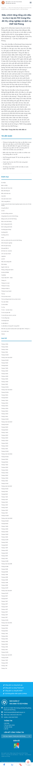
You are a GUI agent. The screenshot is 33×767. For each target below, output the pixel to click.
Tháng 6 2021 (4, 499)
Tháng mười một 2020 (6, 518)
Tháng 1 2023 (4, 448)
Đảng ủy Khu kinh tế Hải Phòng (9, 218)
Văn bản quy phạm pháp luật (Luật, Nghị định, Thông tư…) (15, 328)
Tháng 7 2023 (4, 432)
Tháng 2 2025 (4, 381)
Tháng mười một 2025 (6, 357)
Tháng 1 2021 (4, 513)
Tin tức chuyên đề (5, 312)
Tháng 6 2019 (4, 550)
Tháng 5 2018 (4, 580)
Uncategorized (5, 320)
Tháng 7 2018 (4, 574)
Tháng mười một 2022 (6, 454)
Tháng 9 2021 (4, 491)
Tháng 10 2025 (4, 360)
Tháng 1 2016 (4, 649)
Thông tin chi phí (5, 283)
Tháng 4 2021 (4, 505)
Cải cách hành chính (6, 198)
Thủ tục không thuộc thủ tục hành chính (11, 299)
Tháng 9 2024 (4, 395)
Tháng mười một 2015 (6, 655)
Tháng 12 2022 (5, 451)
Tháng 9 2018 (4, 569)
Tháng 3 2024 (4, 411)
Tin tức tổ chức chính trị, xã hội (8, 315)
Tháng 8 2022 (4, 462)
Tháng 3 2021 (4, 507)
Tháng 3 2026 (4, 346)
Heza (2, 237)
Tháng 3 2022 (4, 475)
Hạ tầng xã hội (5, 234)
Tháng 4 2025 (4, 376)
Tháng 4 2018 (4, 582)
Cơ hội (2, 210)
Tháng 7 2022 (4, 464)
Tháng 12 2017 (4, 588)
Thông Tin (3, 280)
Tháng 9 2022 (4, 459)
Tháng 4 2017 (4, 609)
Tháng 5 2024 (4, 405)
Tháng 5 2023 (4, 438)
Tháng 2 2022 (4, 478)
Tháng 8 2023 (4, 429)
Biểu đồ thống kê (5, 190)
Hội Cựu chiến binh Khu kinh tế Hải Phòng (11, 240)
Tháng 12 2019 (4, 539)
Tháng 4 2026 (4, 344)
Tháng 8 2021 (4, 494)
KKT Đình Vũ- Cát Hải (6, 251)
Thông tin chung (5, 285)
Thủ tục (3, 293)
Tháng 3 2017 (4, 612)
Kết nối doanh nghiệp (6, 243)
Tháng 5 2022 (4, 470)
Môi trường (4, 264)
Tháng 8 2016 (4, 630)
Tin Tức (3, 307)
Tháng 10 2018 (4, 566)
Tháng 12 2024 (5, 387)
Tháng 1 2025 (4, 384)
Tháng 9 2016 (4, 628)
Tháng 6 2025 (4, 371)
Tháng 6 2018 (4, 577)
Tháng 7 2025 (4, 368)
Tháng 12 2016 (4, 620)
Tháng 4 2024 (4, 408)
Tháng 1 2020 (4, 537)
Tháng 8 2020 (4, 523)
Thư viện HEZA (4, 301)
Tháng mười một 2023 (6, 421)
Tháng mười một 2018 (6, 563)
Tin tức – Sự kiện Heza (6, 310)
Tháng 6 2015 (4, 663)
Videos (3, 334)
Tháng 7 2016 (4, 633)
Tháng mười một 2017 (6, 590)
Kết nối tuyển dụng (6, 245)
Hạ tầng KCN (4, 232)
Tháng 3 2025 (4, 379)
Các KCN (3, 196)
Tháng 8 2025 (4, 365)
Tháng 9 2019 (4, 542)
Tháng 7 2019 (4, 547)
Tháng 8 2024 (4, 397)
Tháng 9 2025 (4, 362)
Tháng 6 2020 (4, 529)
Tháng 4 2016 (4, 641)
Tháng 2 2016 (4, 646)
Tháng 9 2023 (4, 427)
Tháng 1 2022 (4, 480)
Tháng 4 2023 (4, 440)
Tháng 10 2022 (5, 456)
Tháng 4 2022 (4, 472)
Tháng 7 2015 (4, 660)
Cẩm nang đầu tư (5, 201)
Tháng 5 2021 (4, 502)
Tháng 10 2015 (4, 657)
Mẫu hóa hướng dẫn (6, 261)
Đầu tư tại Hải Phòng (6, 221)
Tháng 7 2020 (4, 526)
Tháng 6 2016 (4, 636)
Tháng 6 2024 (4, 403)
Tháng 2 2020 (4, 534)
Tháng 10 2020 (5, 521)
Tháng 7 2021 (4, 496)
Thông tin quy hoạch (6, 291)
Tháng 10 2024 (5, 392)
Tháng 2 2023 (4, 446)
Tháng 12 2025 (4, 354)
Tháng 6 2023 (4, 435)
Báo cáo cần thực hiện (6, 188)
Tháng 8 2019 (4, 545)
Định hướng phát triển (6, 224)
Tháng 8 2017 (4, 598)
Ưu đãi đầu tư (4, 323)
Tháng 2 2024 (4, 413)
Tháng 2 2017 (4, 614)
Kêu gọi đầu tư (5, 248)
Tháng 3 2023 (4, 443)
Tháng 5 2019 (4, 553)
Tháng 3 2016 (4, 644)
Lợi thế (3, 259)
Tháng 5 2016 (4, 638)
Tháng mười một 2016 (6, 622)
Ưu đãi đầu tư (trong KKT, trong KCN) (10, 326)
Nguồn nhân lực (5, 267)
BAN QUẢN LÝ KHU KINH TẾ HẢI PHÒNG (14, 1)
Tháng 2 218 (4, 665)
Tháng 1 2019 (4, 558)
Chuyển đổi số (4, 208)
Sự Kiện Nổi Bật (5, 272)
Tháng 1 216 (4, 668)
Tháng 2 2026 (4, 349)
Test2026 (3, 275)
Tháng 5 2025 (4, 373)
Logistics (3, 256)
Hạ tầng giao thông (6, 229)
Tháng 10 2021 (4, 488)
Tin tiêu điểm (4, 304)
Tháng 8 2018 (4, 572)
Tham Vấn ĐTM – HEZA (7, 277)
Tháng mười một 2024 (6, 389)
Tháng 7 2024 (4, 400)
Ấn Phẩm (3, 182)
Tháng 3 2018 (4, 585)
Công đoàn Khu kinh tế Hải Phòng (9, 216)
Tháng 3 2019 (4, 555)
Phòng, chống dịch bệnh (7, 269)
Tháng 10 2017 (4, 593)
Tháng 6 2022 (4, 467)
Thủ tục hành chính (6, 296)
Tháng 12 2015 (4, 652)
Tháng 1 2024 (4, 416)
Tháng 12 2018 (4, 561)
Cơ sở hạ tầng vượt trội (7, 213)
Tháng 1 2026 (4, 352)
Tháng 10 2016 (4, 625)
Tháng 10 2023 (4, 424)
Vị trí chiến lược (5, 331)
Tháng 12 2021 (4, 483)
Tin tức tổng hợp (5, 318)
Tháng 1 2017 (4, 617)
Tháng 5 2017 (4, 606)
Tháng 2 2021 (4, 510)
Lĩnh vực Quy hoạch (6, 253)
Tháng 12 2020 (5, 515)
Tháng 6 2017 (4, 604)
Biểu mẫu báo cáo (5, 193)
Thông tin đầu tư (5, 288)
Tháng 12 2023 (4, 419)
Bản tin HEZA (4, 185)
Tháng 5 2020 (4, 531)
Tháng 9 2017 (4, 596)
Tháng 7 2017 (4, 601)
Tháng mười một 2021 (6, 486)
